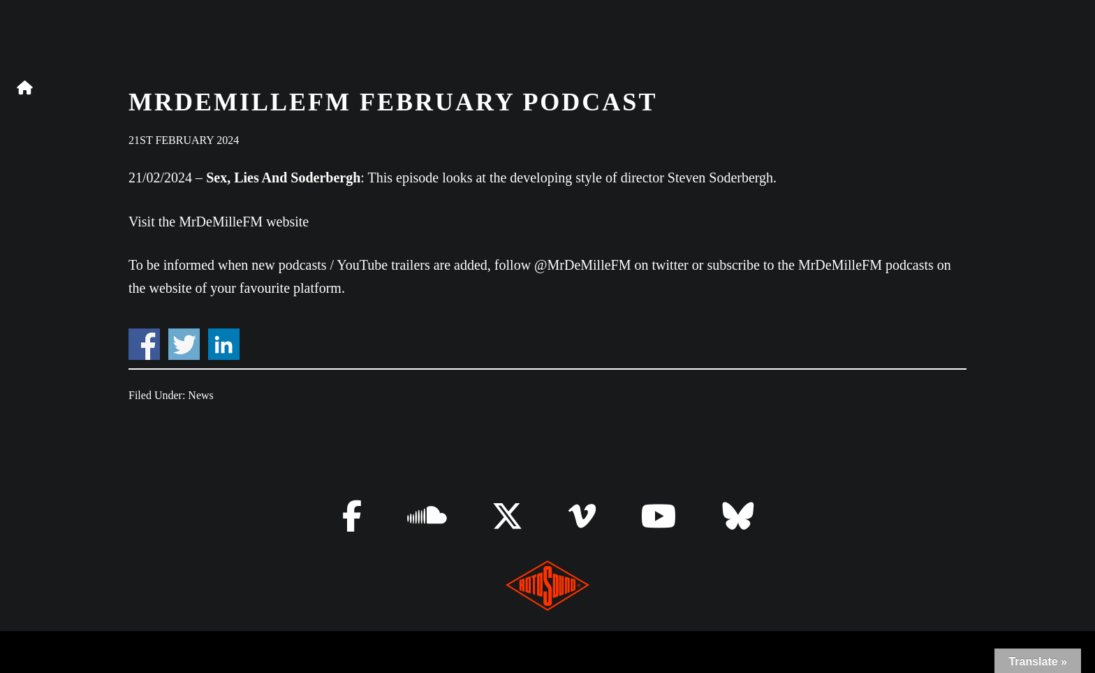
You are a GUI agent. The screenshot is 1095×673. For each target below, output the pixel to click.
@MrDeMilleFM (582, 265)
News (200, 395)
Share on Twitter (184, 344)
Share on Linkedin (224, 344)
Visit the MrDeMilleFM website (218, 221)
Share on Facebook (144, 344)
